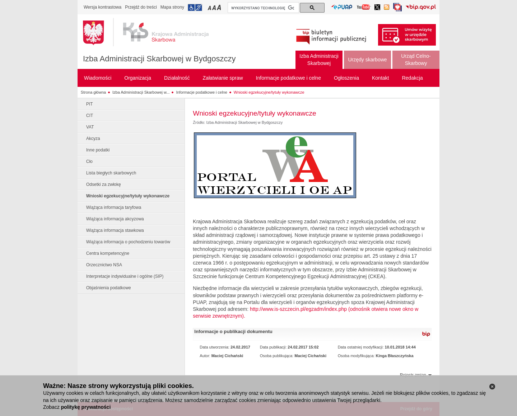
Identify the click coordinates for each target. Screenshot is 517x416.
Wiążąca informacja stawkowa (115, 230)
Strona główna (93, 92)
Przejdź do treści (141, 7)
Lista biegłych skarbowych (111, 173)
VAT (90, 127)
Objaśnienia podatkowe (108, 287)
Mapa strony (172, 7)
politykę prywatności (86, 407)
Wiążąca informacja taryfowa (113, 207)
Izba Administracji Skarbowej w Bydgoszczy (159, 58)
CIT (89, 115)
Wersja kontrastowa (102, 7)
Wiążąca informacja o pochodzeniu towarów (128, 241)
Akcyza (93, 138)
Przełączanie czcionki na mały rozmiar (210, 7)
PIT (89, 104)
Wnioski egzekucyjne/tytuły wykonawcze (269, 92)
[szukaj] (262, 8)
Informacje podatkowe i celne (201, 92)
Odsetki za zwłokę (103, 184)
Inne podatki (98, 150)
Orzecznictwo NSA (104, 264)
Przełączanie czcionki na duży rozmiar (219, 7)
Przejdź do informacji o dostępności (195, 7)
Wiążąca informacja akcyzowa (115, 218)
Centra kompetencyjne (107, 253)
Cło (89, 161)
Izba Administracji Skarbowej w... (141, 92)
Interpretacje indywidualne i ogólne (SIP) (124, 276)
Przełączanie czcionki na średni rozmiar (214, 7)
